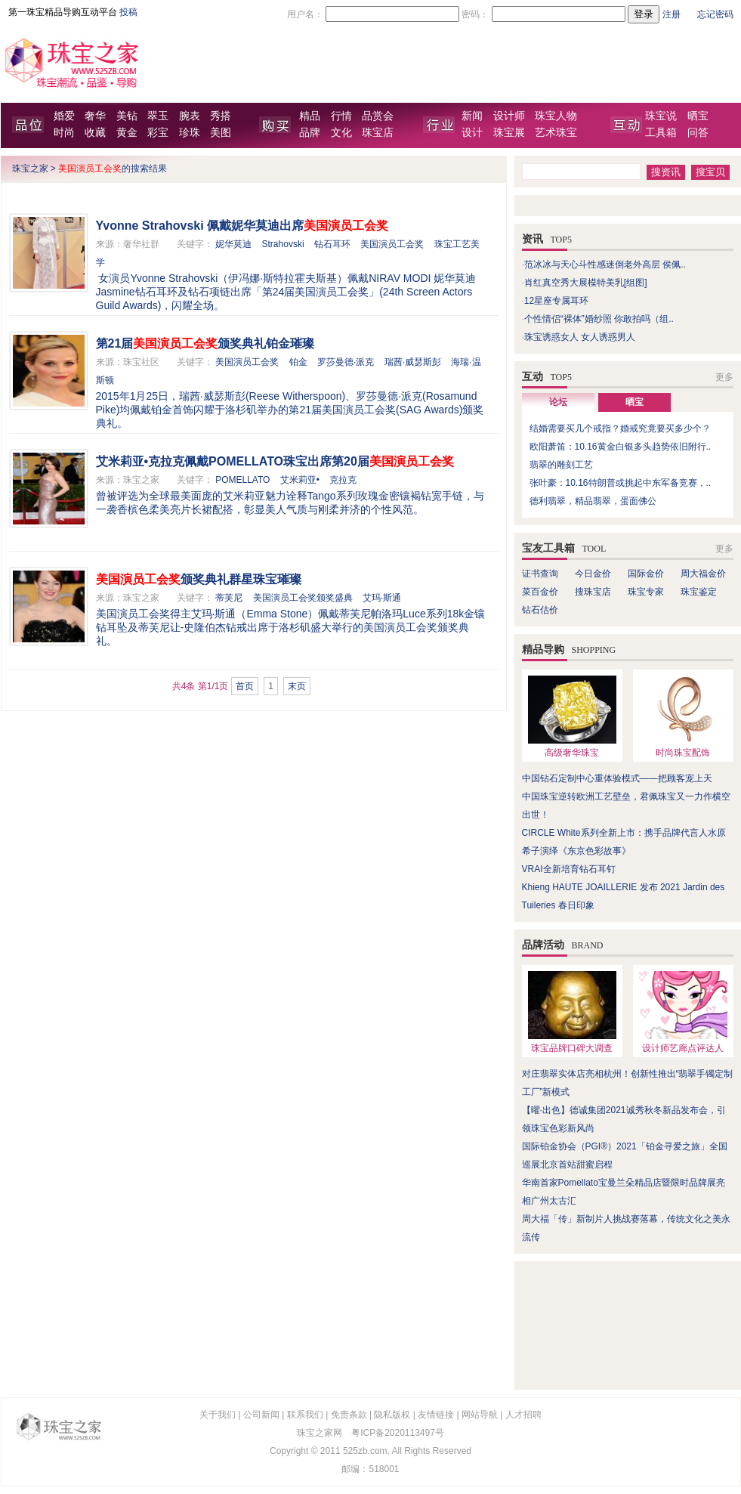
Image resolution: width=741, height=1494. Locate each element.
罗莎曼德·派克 (345, 362)
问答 (698, 132)
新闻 (472, 116)
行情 (341, 116)
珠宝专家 (646, 591)
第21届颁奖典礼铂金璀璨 (205, 343)
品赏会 (378, 116)
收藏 (95, 132)
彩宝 (157, 132)
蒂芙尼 (228, 597)
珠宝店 (378, 132)
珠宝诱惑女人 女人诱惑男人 (579, 337)
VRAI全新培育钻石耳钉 (569, 869)
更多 (724, 377)
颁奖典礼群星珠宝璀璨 (198, 579)
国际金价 (646, 573)
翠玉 (157, 116)
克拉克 (343, 480)
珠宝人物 (556, 116)
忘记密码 (715, 14)
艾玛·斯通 (382, 597)
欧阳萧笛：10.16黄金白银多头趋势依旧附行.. (621, 446)
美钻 (126, 116)
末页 (297, 686)
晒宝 (698, 116)
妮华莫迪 (233, 244)
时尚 (64, 132)
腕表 (189, 116)
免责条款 (349, 1414)
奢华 (95, 116)
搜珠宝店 (593, 591)
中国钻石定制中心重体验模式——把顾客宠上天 (617, 778)
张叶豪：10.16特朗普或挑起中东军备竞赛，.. (621, 483)
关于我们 (217, 1414)
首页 (245, 686)
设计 (472, 132)
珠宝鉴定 (699, 591)
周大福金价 (703, 573)
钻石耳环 (332, 244)
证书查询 (540, 573)
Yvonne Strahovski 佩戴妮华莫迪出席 (242, 225)
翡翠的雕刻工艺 (561, 464)
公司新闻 (261, 1414)
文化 (341, 132)
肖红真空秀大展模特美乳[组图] (585, 282)
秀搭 (220, 116)
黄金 (126, 132)
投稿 (128, 12)
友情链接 (436, 1414)
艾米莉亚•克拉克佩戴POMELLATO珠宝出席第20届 (275, 461)
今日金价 (593, 573)
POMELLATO (242, 480)
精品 (309, 116)
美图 (220, 132)
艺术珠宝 (556, 132)
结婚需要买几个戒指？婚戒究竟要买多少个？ (620, 428)
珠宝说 (661, 116)
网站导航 (480, 1414)
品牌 (309, 132)
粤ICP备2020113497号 (397, 1432)
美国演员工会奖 (392, 244)
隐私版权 (392, 1414)
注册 (671, 14)
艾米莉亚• (300, 480)
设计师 (509, 116)
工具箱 (661, 132)
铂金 (298, 362)
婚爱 (64, 116)
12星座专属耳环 (556, 300)
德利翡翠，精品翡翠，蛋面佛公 (593, 501)
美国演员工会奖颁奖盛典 (303, 597)
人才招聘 (523, 1414)
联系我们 (305, 1414)
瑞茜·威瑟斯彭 (412, 362)
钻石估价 (540, 610)
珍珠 (189, 132)
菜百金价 (540, 591)
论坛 (558, 402)
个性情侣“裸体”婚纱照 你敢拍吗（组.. (599, 319)
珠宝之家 (30, 168)
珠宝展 (509, 132)
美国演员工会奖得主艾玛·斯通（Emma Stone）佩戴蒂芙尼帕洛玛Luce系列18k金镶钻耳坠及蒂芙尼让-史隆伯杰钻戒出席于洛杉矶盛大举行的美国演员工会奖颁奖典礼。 (291, 627)
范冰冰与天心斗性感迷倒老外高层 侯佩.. (605, 264)
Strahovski (283, 244)
